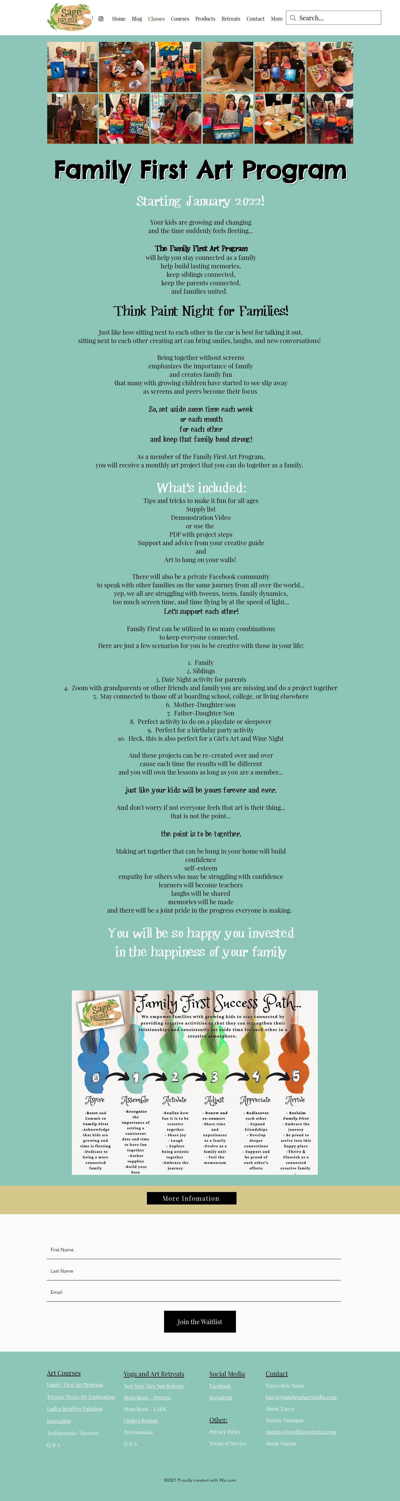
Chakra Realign (141, 1420)
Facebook (220, 1386)
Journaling (59, 1421)
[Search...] (333, 18)
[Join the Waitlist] (200, 1322)
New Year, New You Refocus (154, 1386)
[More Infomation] (192, 1198)
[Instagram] (101, 19)
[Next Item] (342, 93)
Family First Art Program (75, 1384)
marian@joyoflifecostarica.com (301, 1432)
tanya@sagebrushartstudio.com (301, 1397)
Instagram (220, 1397)
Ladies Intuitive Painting (74, 1408)
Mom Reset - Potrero (147, 1397)
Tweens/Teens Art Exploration (81, 1397)
